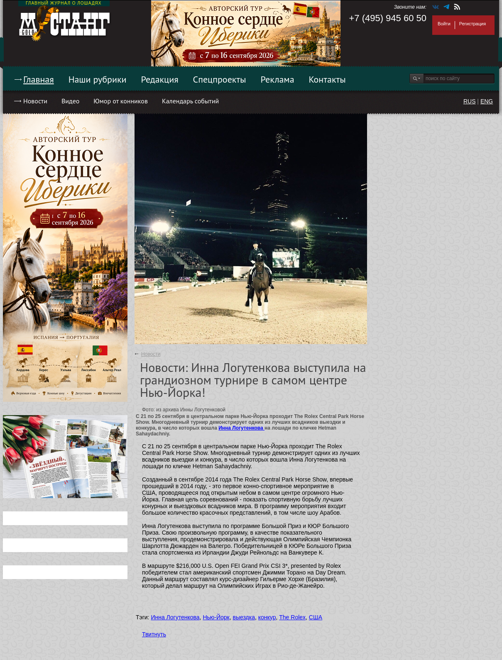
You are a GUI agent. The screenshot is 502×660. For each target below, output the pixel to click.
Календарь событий (190, 101)
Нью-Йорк (216, 617)
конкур (267, 617)
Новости (35, 101)
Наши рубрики (98, 79)
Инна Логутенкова (241, 428)
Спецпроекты (219, 79)
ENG (486, 101)
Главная (38, 79)
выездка (244, 617)
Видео (70, 101)
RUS (469, 101)
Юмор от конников (120, 101)
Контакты (327, 79)
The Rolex (292, 617)
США (315, 617)
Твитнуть (154, 634)
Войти (444, 23)
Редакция (160, 79)
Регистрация (472, 23)
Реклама (277, 79)
